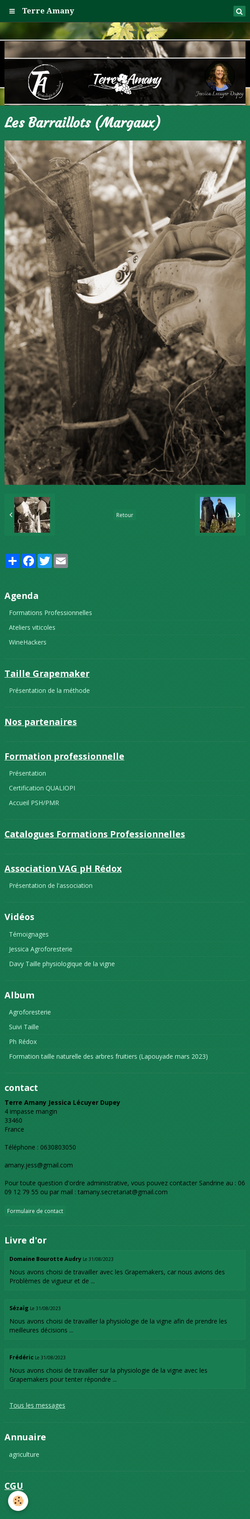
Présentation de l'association (51, 885)
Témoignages (29, 934)
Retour (124, 514)
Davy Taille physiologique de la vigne (62, 963)
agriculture (24, 1454)
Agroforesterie (30, 1012)
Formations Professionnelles (50, 612)
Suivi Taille (24, 1027)
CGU (15, 1502)
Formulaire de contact (35, 1210)
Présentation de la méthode (49, 690)
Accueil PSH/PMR (34, 802)
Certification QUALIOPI (42, 788)
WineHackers (28, 642)
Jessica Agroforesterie (40, 949)
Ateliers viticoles (32, 627)
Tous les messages (37, 1405)
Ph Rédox (23, 1041)
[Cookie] (18, 1501)
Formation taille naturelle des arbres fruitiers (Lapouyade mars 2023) (108, 1056)
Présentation (27, 773)
